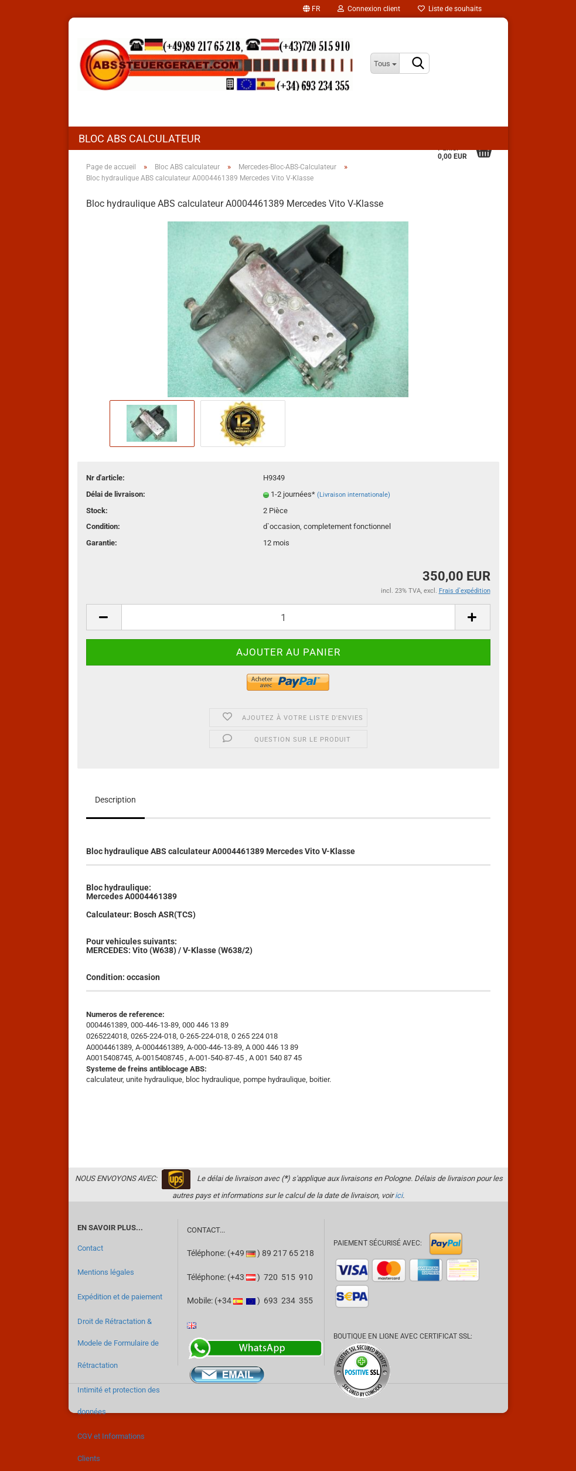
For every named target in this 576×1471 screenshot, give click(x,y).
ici (399, 1195)
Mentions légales (105, 1272)
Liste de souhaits (450, 9)
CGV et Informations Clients (111, 1447)
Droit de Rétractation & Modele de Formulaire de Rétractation (118, 1343)
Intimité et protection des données (118, 1401)
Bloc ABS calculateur (139, 138)
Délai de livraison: (115, 494)
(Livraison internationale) (353, 495)
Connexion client (369, 9)
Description (115, 799)
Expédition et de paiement (119, 1296)
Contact (90, 1248)
